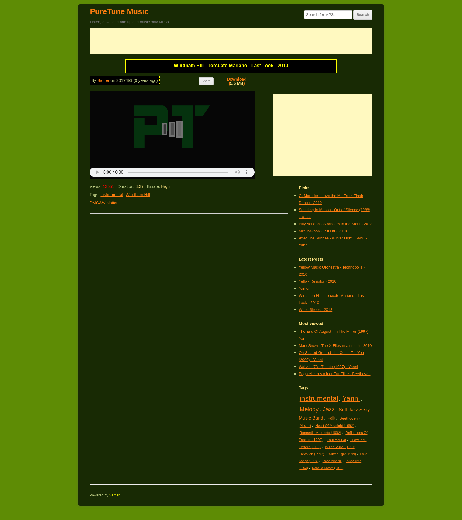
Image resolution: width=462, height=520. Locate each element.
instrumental (111, 194)
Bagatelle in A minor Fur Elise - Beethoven (335, 374)
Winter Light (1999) (342, 454)
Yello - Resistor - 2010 (317, 281)
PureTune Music (119, 11)
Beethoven (348, 418)
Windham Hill (138, 194)
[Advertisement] (231, 41)
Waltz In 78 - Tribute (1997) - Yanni (328, 367)
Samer (103, 80)
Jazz (329, 409)
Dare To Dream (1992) (327, 468)
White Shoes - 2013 (315, 309)
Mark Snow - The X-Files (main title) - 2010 (335, 345)
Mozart (305, 425)
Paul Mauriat (336, 440)
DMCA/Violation (104, 203)
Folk (331, 418)
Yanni (351, 398)
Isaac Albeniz (332, 461)
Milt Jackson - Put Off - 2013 (323, 231)
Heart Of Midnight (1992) (334, 426)
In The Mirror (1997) (340, 447)
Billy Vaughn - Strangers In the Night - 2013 (335, 224)
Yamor (304, 288)
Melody (309, 409)
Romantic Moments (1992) (320, 433)
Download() (237, 81)
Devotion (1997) (312, 454)
